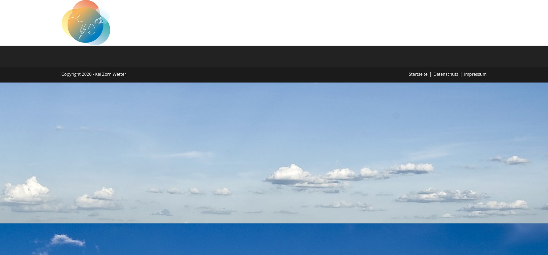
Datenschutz (446, 74)
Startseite (418, 74)
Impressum (475, 74)
